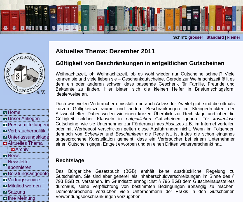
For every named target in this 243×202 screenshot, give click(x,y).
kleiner (233, 37)
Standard (215, 37)
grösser (195, 37)
